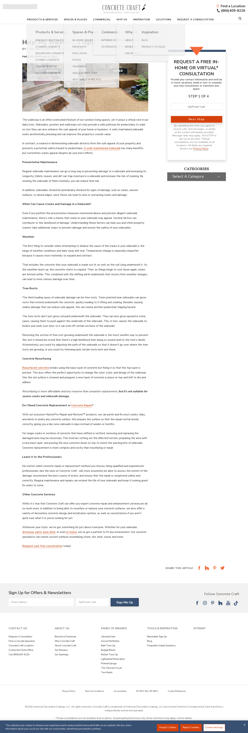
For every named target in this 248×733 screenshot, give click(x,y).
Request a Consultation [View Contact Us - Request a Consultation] (20, 636)
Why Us (121, 19)
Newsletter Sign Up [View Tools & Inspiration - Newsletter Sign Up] (157, 636)
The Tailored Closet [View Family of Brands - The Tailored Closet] (111, 668)
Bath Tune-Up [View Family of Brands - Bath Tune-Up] (108, 645)
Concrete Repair (81, 405)
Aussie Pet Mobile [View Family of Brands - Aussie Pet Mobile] (110, 641)
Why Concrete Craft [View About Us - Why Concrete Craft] (65, 641)
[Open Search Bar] (240, 19)
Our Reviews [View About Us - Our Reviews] (61, 650)
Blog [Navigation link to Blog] (127, 31)
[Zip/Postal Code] (92, 602)
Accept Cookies (167, 727)
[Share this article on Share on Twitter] (222, 570)
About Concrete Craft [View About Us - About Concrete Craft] (65, 645)
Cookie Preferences (177, 691)
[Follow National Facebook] (197, 603)
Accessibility (120, 691)
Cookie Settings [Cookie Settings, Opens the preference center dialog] (214, 727)
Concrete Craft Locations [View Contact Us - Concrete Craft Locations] (21, 645)
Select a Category (188, 176)
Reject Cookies (191, 727)
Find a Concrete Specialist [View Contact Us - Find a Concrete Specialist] (22, 641)
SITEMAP (199, 628)
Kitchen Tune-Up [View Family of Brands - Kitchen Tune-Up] (109, 654)
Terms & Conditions (94, 691)
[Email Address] (41, 602)
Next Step (196, 119)
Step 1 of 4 (198, 96)
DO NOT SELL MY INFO (147, 691)
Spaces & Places (75, 19)
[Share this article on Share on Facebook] (199, 570)
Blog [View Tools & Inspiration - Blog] (149, 641)
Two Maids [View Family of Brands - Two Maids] (107, 672)
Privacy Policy (200, 148)
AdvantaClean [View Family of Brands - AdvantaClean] (108, 636)
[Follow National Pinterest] (212, 603)
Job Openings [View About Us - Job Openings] (62, 654)
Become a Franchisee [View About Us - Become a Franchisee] (65, 636)
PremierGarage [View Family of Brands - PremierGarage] (108, 663)
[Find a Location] (230, 6)
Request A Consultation (195, 19)
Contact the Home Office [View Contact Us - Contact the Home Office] (21, 650)
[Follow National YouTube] (228, 603)
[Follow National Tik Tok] (235, 603)
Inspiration (141, 19)
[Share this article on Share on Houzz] (206, 570)
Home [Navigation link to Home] (119, 31)
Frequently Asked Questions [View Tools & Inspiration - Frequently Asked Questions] (161, 645)
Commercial (101, 19)
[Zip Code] (197, 106)
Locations (163, 19)
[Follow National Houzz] (220, 603)
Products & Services (42, 19)
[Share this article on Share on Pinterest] (214, 570)
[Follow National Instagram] (204, 603)
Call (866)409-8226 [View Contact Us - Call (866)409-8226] (19, 654)
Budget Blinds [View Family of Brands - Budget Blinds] (108, 650)
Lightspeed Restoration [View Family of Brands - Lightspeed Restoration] (113, 659)
